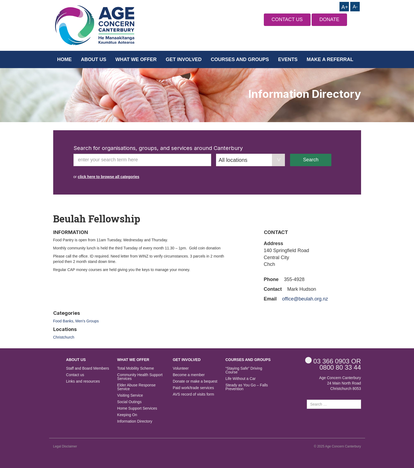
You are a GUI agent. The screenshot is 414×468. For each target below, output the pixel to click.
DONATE (329, 19)
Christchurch (64, 337)
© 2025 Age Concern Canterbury (337, 446)
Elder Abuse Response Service (136, 387)
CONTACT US (287, 19)
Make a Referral (330, 59)
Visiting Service (130, 395)
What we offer (136, 59)
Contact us (75, 375)
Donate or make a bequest (195, 381)
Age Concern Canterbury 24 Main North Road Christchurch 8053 (340, 383)
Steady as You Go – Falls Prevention (246, 387)
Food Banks (63, 321)
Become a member (189, 375)
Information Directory (134, 421)
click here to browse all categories (108, 177)
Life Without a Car (240, 379)
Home (64, 59)
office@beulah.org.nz (305, 299)
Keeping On (127, 415)
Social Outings (129, 402)
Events (288, 59)
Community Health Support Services (140, 377)
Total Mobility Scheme (135, 368)
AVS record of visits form (193, 394)
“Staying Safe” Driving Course (243, 370)
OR (333, 361)
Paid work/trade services (193, 388)
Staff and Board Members (87, 368)
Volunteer (181, 368)
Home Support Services (137, 408)
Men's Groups (87, 321)
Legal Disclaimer (65, 446)
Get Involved (184, 59)
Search (310, 159)
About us (93, 59)
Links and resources (83, 381)
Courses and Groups (240, 59)
